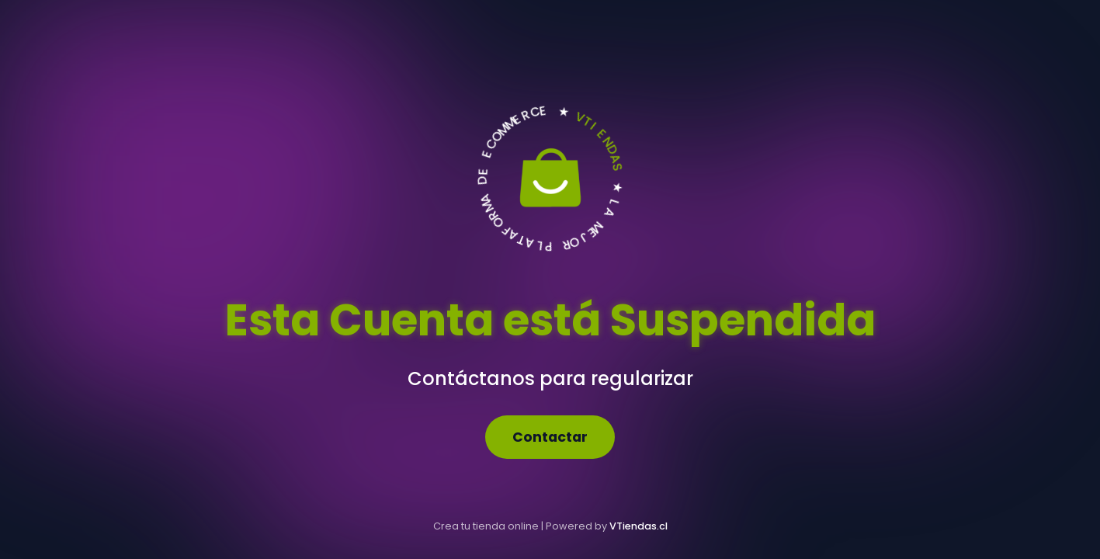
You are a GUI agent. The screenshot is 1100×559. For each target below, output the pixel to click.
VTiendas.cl (638, 526)
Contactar (550, 437)
